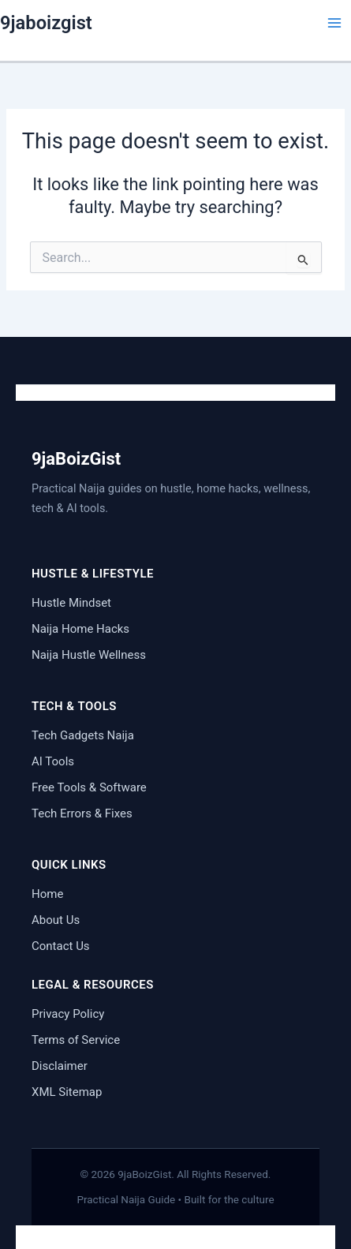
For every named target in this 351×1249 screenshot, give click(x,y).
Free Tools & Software (89, 787)
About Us (56, 920)
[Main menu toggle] (334, 22)
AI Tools (53, 761)
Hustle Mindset (71, 603)
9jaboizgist (46, 23)
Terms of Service (76, 1040)
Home (47, 894)
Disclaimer (60, 1066)
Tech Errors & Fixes (82, 813)
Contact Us (61, 946)
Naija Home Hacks (80, 629)
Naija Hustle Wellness (89, 655)
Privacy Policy (68, 1014)
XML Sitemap (67, 1092)
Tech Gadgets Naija (83, 735)
